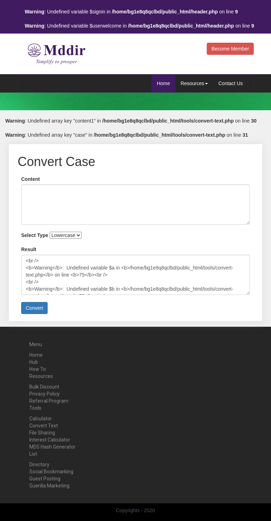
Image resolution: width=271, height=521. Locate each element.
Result (28, 249)
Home (163, 83)
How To (37, 369)
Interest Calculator (49, 440)
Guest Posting (44, 478)
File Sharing (42, 433)
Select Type (34, 235)
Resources (194, 83)
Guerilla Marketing (49, 486)
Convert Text (43, 425)
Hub (33, 362)
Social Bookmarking (51, 471)
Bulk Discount (44, 387)
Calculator (40, 418)
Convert (34, 308)
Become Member (230, 49)
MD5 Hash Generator (52, 447)
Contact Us (230, 83)
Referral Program (48, 401)
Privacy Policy (44, 394)
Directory (39, 464)
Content (30, 179)
